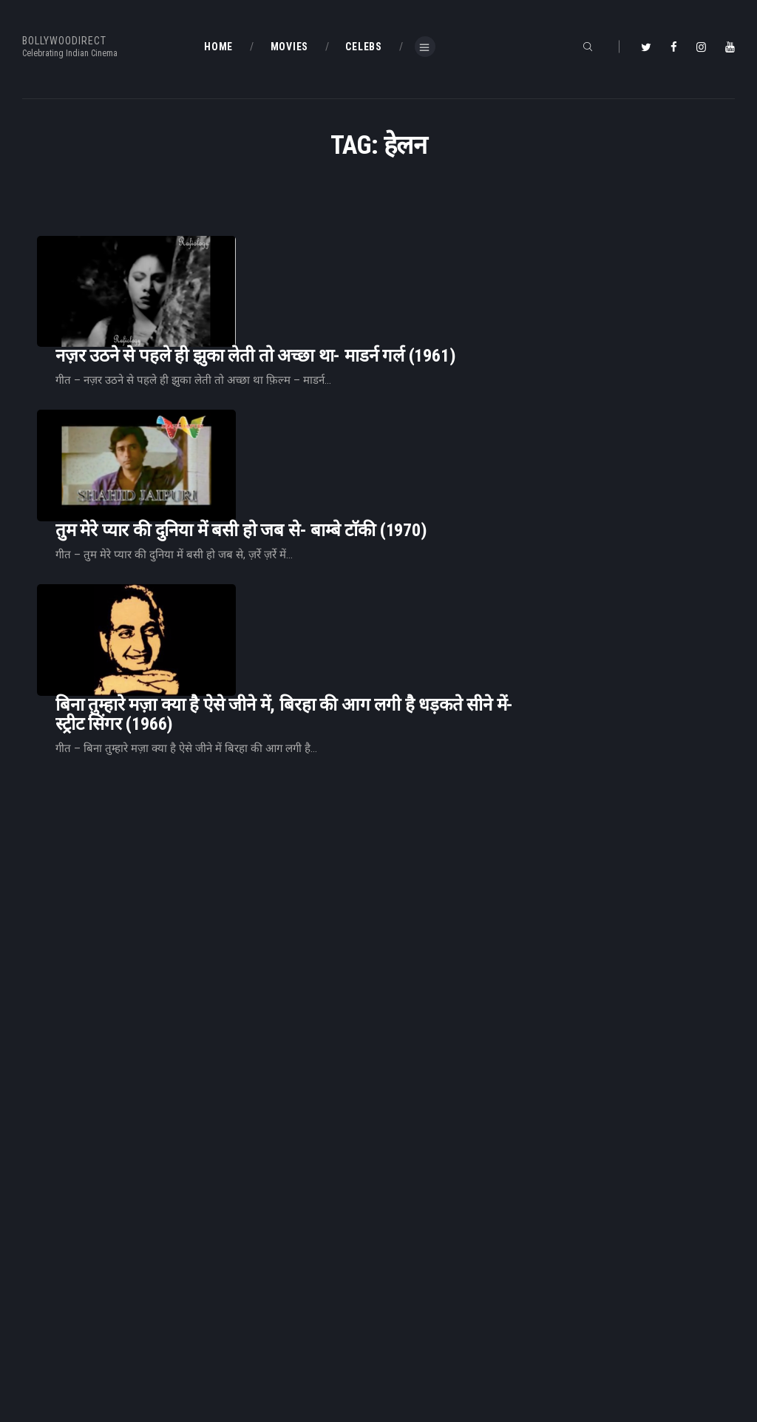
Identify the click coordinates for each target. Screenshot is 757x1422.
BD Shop (407, 1321)
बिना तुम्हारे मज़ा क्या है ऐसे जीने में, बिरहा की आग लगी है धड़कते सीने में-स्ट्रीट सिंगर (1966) (469, 526)
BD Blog (222, 1321)
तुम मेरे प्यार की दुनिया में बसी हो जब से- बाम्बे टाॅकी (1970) (426, 400)
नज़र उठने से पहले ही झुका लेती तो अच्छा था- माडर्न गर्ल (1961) (440, 276)
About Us (225, 1346)
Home (218, 1298)
